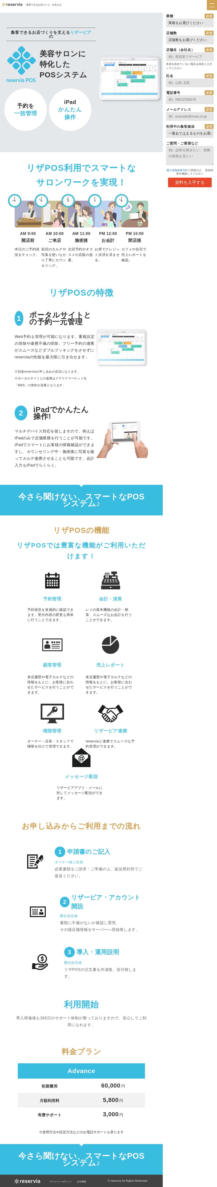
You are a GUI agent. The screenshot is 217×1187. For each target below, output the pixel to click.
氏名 (169, 76)
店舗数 (171, 33)
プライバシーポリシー (63, 1181)
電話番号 (173, 93)
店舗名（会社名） (180, 50)
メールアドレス (178, 109)
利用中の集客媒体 (180, 126)
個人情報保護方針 (177, 170)
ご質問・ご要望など (182, 143)
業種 (169, 16)
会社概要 (87, 1181)
